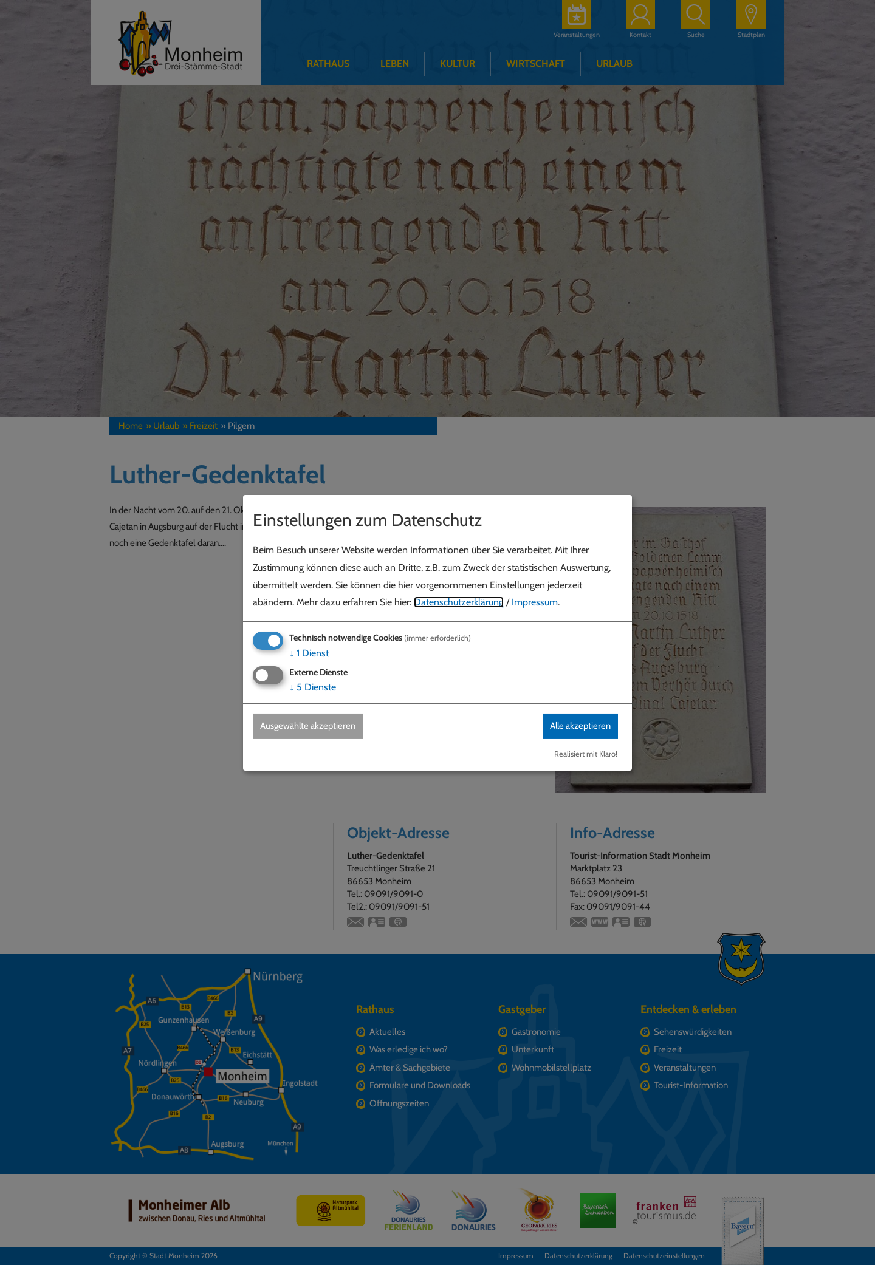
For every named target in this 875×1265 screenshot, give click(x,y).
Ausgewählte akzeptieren (313, 726)
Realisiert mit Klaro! (585, 754)
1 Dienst (309, 652)
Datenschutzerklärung (459, 602)
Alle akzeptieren (575, 726)
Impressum (535, 602)
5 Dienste (312, 687)
